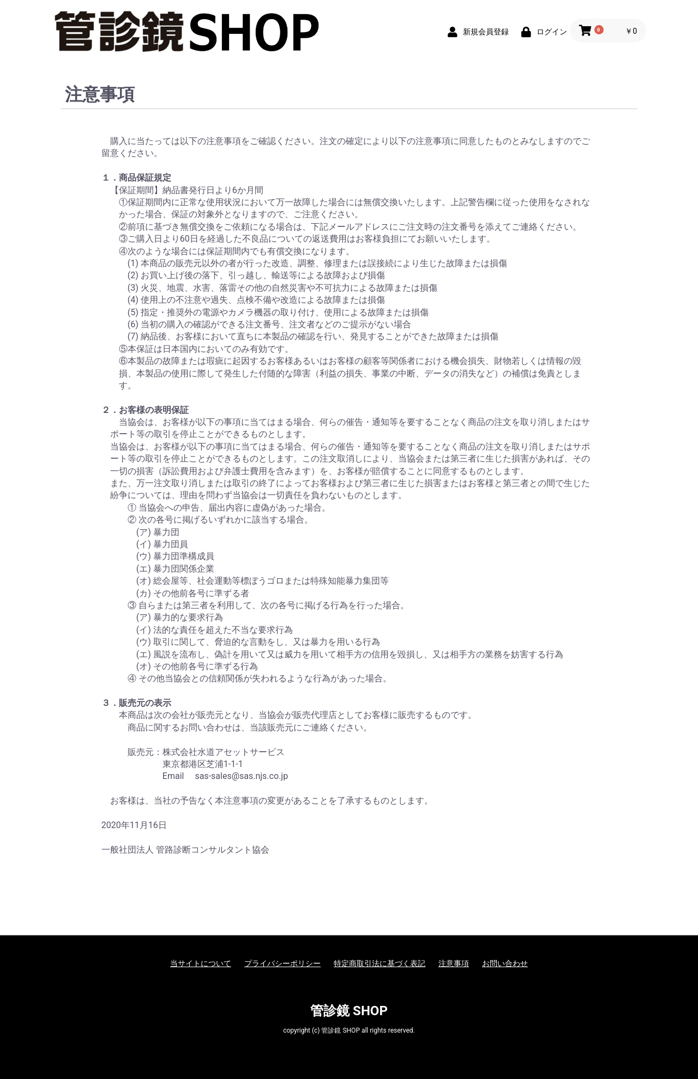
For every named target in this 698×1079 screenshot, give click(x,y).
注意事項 (453, 963)
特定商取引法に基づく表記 (379, 963)
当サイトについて (200, 963)
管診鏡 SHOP (349, 1010)
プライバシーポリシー (282, 963)
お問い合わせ (505, 963)
